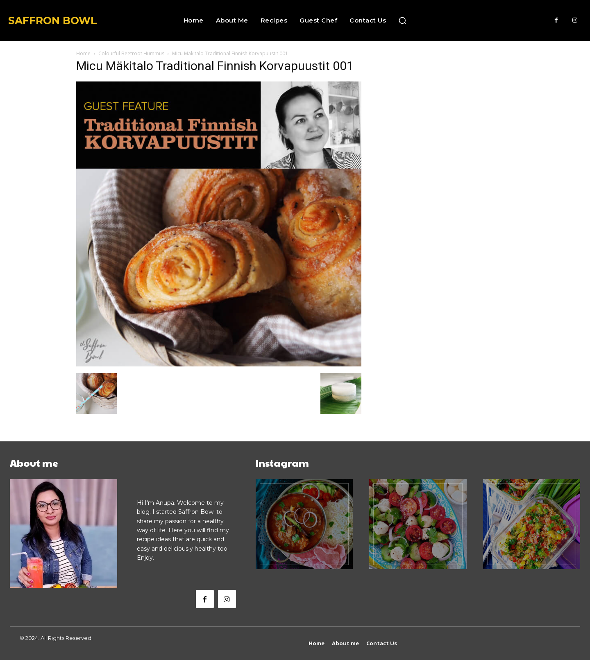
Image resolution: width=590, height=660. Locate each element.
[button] (402, 20)
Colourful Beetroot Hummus (131, 53)
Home (83, 53)
